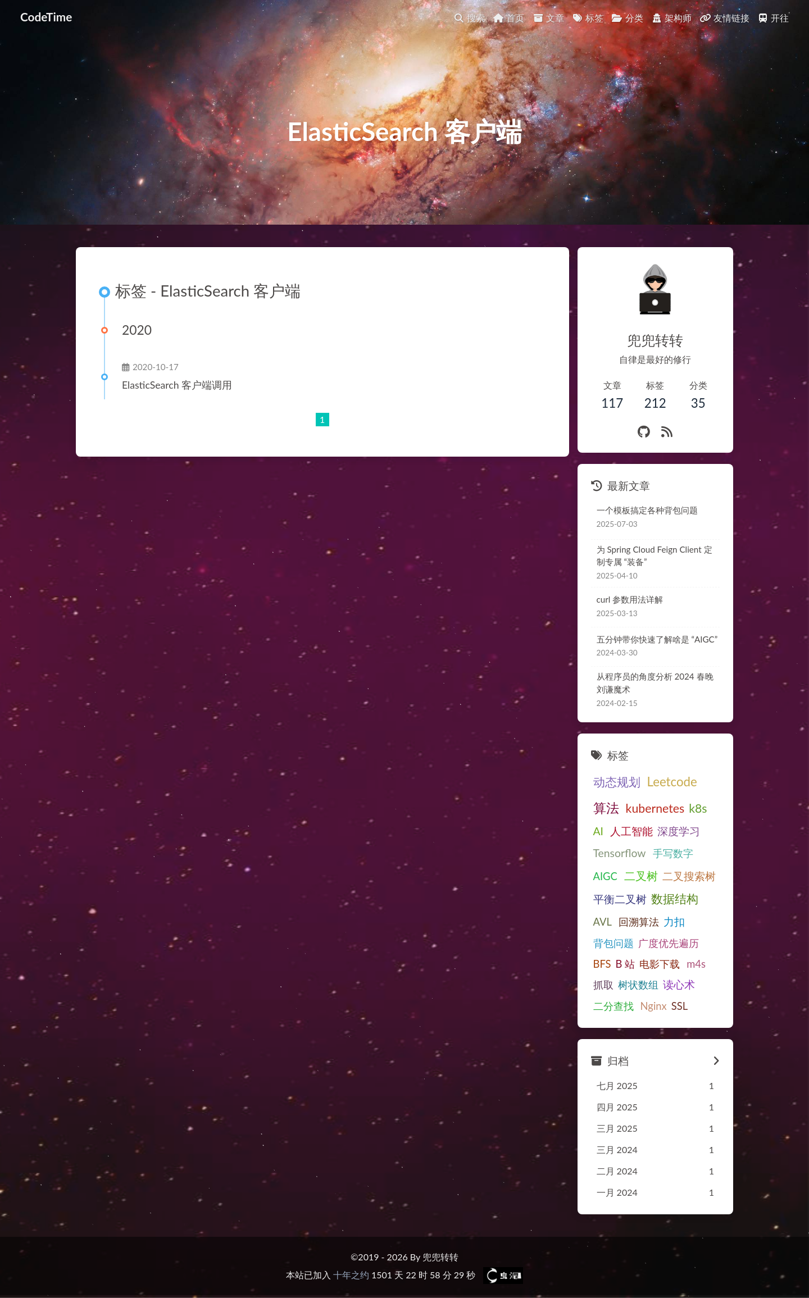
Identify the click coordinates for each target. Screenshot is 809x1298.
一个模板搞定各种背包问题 (647, 510)
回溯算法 (639, 922)
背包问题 (613, 943)
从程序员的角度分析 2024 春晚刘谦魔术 (655, 682)
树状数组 (638, 984)
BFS (602, 964)
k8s (698, 808)
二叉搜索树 (689, 875)
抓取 (603, 984)
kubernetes (655, 808)
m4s (696, 964)
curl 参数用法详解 (630, 599)
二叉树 (641, 875)
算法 (606, 808)
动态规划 (616, 782)
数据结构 (674, 898)
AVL (602, 922)
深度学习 (678, 831)
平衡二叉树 (620, 898)
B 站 (625, 964)
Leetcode (672, 781)
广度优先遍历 (668, 943)
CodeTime (46, 17)
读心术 (679, 984)
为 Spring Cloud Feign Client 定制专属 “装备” (654, 555)
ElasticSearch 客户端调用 (177, 385)
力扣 (674, 921)
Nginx (653, 1006)
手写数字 (673, 853)
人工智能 (631, 831)
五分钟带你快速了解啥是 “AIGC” (657, 639)
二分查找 (613, 1006)
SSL (679, 1006)
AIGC (605, 876)
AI (598, 831)
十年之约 (351, 1274)
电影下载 (659, 964)
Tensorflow (619, 852)
